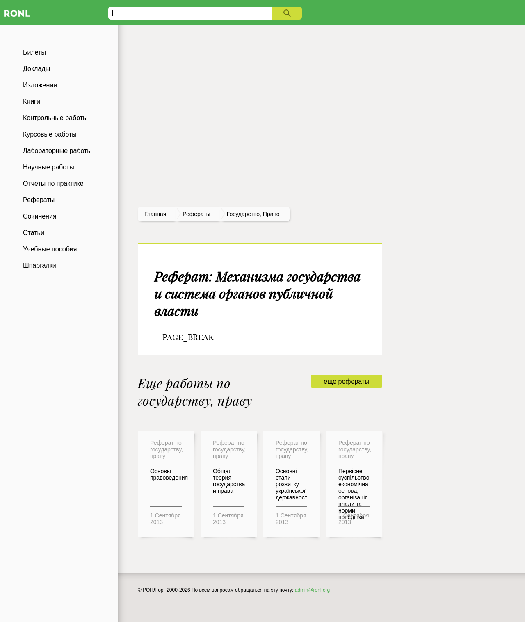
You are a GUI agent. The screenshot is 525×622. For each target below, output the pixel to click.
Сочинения (40, 216)
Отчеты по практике (53, 183)
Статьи (33, 232)
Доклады (36, 68)
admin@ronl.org (312, 590)
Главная (155, 214)
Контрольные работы (55, 117)
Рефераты (39, 199)
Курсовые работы (50, 134)
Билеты (34, 52)
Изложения (40, 85)
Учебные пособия (50, 249)
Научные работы (48, 167)
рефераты (196, 214)
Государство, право (253, 214)
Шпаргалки (39, 265)
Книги (31, 101)
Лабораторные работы (57, 150)
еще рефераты (346, 381)
